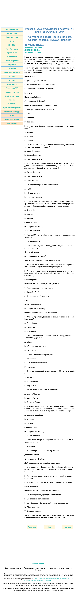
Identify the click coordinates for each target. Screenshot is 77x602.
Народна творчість (12, 92)
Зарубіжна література (12, 112)
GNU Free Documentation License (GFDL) (40, 580)
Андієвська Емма (33, 47)
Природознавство (12, 119)
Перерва (12, 100)
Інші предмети (12, 123)
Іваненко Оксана (32, 52)
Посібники (12, 68)
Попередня (32, 527)
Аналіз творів (12, 57)
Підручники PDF (12, 88)
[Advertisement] (38, 13)
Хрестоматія (12, 53)
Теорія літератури (11, 61)
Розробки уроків (12, 49)
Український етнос (12, 96)
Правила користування (12, 108)
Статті (12, 41)
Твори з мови (12, 84)
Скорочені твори (12, 37)
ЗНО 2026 (11, 45)
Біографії (12, 80)
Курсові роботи (38, 564)
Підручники (12, 65)
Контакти (11, 104)
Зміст (50, 527)
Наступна (67, 527)
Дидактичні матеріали (12, 72)
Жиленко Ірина (32, 50)
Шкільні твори (12, 33)
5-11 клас (11, 76)
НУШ (12, 116)
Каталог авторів (12, 29)
